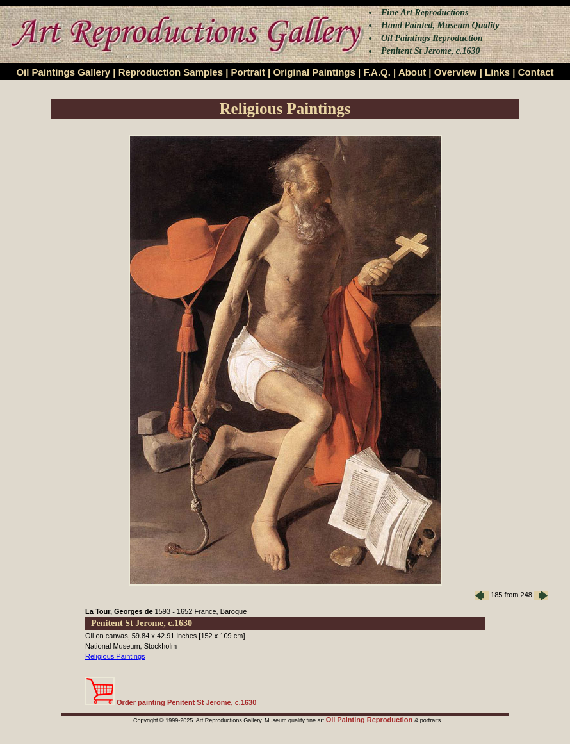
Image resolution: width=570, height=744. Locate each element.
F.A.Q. (377, 72)
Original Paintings (314, 72)
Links (497, 72)
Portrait (248, 72)
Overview (455, 72)
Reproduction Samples (170, 72)
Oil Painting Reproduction (370, 719)
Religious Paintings (115, 656)
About (412, 72)
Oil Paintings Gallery (63, 72)
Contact (536, 72)
